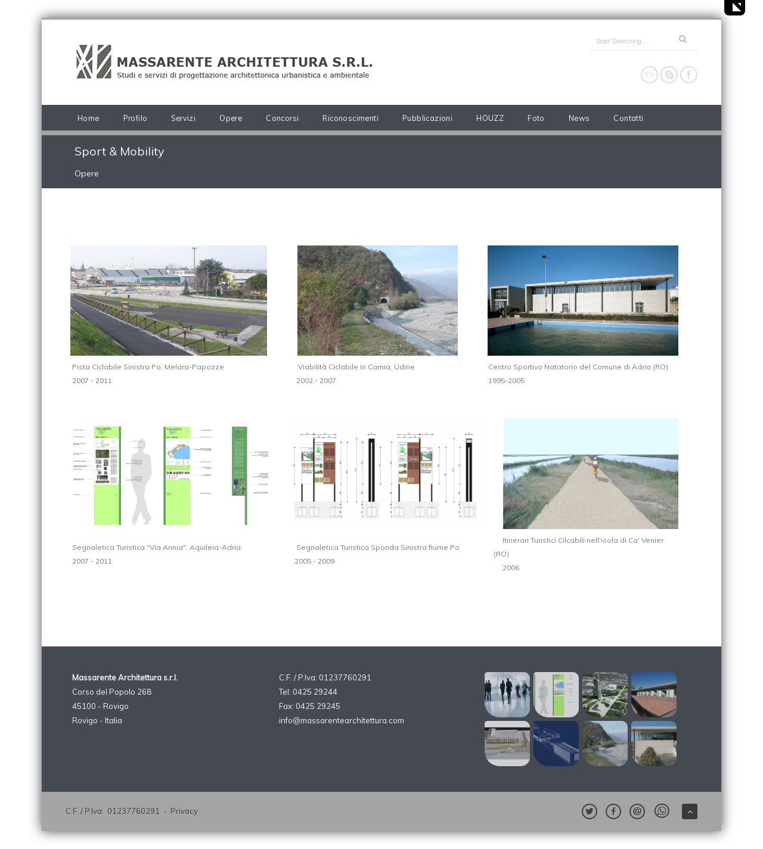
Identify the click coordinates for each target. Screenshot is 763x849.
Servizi (183, 118)
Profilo (135, 118)
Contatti (628, 118)
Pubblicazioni (427, 118)
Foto (536, 118)
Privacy (184, 811)
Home (88, 118)
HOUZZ (490, 118)
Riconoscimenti (350, 118)
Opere (230, 118)
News (579, 118)
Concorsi (282, 118)
